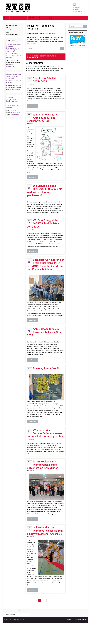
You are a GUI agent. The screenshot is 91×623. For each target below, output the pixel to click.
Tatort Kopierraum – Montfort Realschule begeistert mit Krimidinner (42, 464)
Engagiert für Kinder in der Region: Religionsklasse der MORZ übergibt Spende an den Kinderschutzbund (45, 264)
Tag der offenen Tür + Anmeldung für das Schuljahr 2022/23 (42, 117)
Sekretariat (31, 84)
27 (51, 600)
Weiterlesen (32, 106)
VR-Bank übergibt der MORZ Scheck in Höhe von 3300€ (43, 223)
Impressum (70, 619)
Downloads (43, 18)
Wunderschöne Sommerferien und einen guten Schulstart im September (45, 433)
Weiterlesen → (10, 66)
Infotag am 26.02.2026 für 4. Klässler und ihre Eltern (12, 100)
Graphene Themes (17, 621)
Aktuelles (14, 18)
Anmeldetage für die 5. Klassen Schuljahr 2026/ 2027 (44, 332)
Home (6, 18)
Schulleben (32, 18)
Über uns (23, 18)
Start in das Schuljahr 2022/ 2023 (45, 80)
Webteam (31, 229)
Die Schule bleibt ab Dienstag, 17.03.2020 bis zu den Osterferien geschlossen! (44, 190)
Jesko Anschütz (32, 198)
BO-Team (31, 123)
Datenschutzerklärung (81, 619)
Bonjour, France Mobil (46, 368)
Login (51, 18)
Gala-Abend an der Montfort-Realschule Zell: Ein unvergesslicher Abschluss (45, 530)
